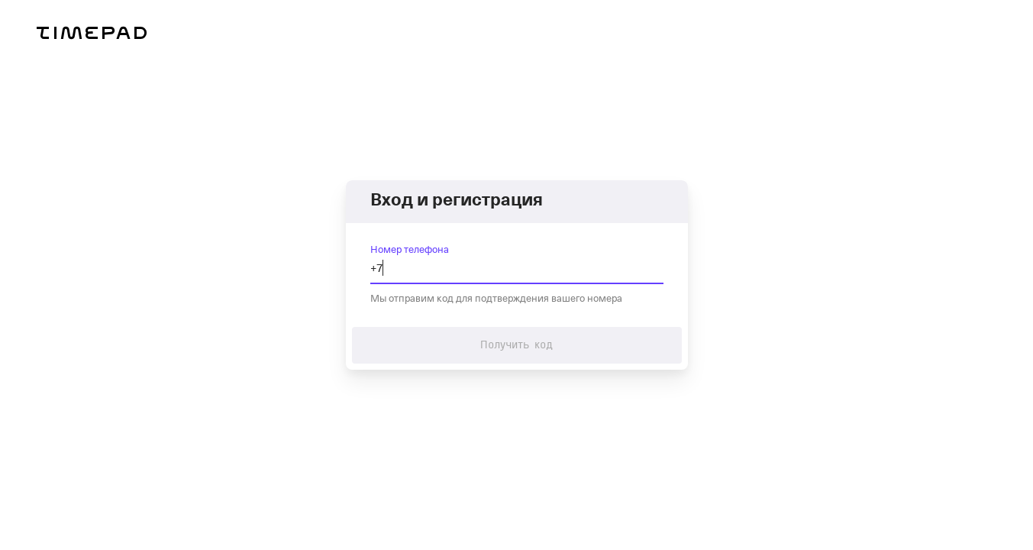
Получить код (517, 345)
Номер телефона (409, 248)
